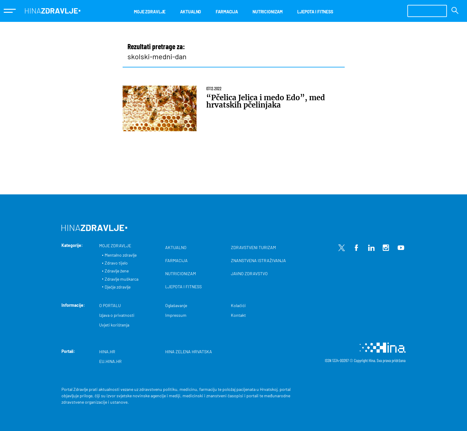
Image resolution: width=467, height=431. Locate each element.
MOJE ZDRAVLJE (150, 11)
